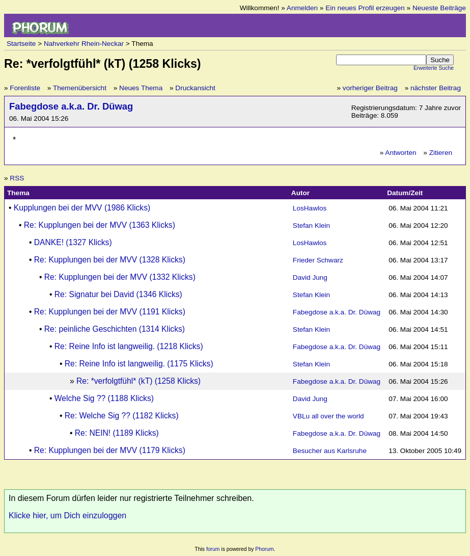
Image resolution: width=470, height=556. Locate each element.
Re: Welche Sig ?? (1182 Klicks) (122, 415)
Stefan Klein (311, 225)
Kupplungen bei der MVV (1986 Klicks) (82, 207)
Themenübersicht (79, 88)
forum (213, 549)
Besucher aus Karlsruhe (330, 451)
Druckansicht (195, 88)
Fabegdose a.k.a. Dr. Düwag (71, 106)
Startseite (21, 43)
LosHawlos (310, 208)
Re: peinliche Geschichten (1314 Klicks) (114, 329)
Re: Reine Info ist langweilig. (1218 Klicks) (128, 346)
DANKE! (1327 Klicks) (73, 242)
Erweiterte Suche (433, 68)
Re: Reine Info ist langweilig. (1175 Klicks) (139, 363)
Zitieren (440, 152)
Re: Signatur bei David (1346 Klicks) (118, 294)
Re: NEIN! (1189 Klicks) (117, 433)
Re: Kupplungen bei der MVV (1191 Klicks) (109, 311)
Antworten (400, 152)
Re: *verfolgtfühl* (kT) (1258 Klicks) (138, 381)
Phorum (264, 549)
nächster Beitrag (435, 88)
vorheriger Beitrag (370, 88)
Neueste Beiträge (439, 8)
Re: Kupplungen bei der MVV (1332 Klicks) (120, 277)
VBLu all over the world (328, 416)
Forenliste (25, 88)
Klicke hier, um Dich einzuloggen (67, 515)
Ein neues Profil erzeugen (365, 8)
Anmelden (302, 8)
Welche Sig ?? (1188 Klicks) (104, 398)
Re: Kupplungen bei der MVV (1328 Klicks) (109, 259)
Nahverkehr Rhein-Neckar (84, 43)
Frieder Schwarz (318, 260)
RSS (17, 178)
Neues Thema (140, 88)
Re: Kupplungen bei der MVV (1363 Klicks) (99, 225)
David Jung (310, 277)
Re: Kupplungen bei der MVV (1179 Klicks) (109, 450)
